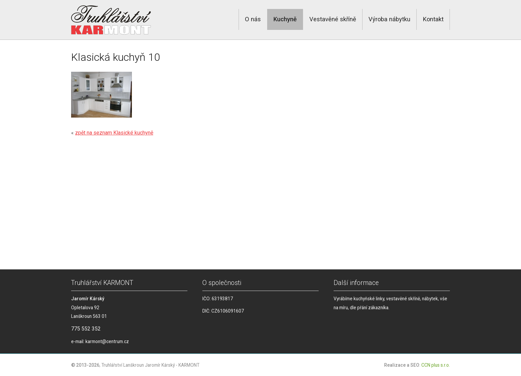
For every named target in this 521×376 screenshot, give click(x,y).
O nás (253, 19)
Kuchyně (285, 19)
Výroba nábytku (389, 19)
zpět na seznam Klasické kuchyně (114, 133)
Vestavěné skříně (332, 19)
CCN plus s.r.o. (435, 365)
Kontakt (433, 19)
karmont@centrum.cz (107, 341)
